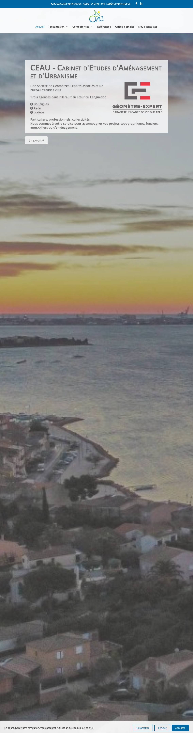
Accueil (40, 26)
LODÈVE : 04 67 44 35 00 (118, 3)
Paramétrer (143, 727)
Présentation (57, 26)
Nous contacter (147, 26)
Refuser (162, 727)
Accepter (180, 727)
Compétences (80, 26)
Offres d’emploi (124, 26)
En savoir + (36, 130)
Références (104, 26)
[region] (96, 727)
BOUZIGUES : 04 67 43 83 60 (67, 3)
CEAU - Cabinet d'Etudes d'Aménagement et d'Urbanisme (96, 61)
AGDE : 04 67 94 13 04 (94, 3)
